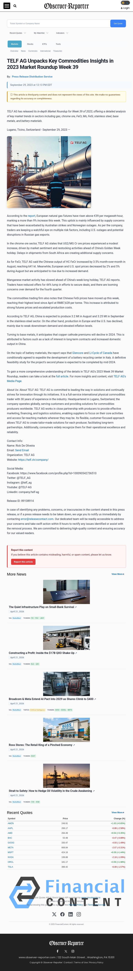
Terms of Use (81, 962)
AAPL (10, 828)
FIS (32, 618)
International (45, 51)
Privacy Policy (76, 905)
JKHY (42, 618)
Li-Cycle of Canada (100, 353)
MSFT (11, 852)
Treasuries (57, 51)
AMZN (11, 823)
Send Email (22, 450)
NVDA (11, 857)
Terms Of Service (96, 905)
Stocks (30, 44)
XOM (37, 802)
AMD (10, 833)
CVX (32, 802)
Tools (58, 44)
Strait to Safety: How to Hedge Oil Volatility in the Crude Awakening (52, 791)
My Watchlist (39, 33)
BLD (32, 664)
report (31, 216)
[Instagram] (78, 914)
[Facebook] (62, 914)
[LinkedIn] (70, 914)
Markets (14, 44)
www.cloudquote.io (90, 897)
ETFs (44, 44)
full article (62, 376)
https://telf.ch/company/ (33, 459)
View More (117, 574)
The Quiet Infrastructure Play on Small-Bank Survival (43, 607)
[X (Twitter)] (54, 914)
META (70, 710)
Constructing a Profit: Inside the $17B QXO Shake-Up (43, 653)
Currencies (32, 51)
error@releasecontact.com (37, 519)
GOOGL (63, 710)
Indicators (60, 33)
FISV (36, 618)
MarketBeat (17, 618)
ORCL (11, 862)
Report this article (23, 561)
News (23, 51)
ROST (33, 756)
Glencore (77, 353)
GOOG (11, 843)
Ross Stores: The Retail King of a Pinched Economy (42, 745)
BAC (10, 838)
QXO (37, 664)
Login (126, 8)
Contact (68, 962)
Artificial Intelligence (37, 710)
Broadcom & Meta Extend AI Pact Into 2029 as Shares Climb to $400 (52, 699)
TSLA (10, 867)
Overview (14, 51)
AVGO (57, 710)
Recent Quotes (16, 33)
